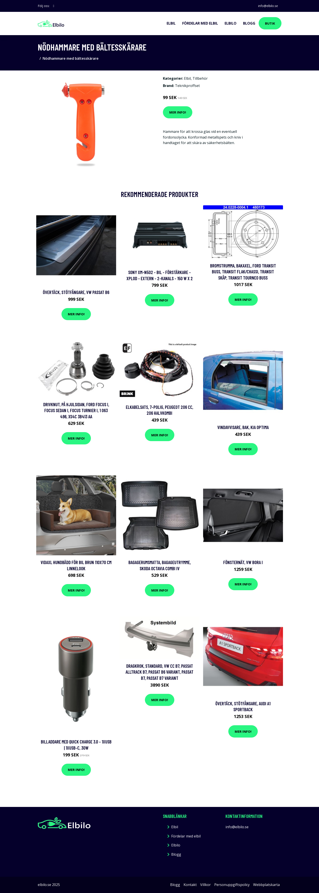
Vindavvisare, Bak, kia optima (243, 427)
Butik (270, 23)
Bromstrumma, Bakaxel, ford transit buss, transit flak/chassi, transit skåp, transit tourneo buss (243, 271)
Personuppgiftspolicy (232, 884)
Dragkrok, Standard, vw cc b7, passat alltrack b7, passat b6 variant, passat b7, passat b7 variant (159, 672)
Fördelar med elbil (200, 23)
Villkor (205, 884)
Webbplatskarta (266, 884)
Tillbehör (200, 78)
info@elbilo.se (268, 6)
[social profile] (53, 6)
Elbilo (230, 23)
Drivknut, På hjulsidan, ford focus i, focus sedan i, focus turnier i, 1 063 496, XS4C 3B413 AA (76, 410)
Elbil (171, 23)
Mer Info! (177, 112)
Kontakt (190, 884)
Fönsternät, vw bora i (243, 562)
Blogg (249, 23)
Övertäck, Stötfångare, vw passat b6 (76, 292)
